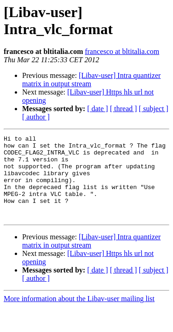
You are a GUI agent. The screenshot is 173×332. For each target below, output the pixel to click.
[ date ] (97, 109)
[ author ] (36, 117)
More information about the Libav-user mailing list (79, 315)
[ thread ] (123, 109)
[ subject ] (153, 109)
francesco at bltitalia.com (122, 51)
